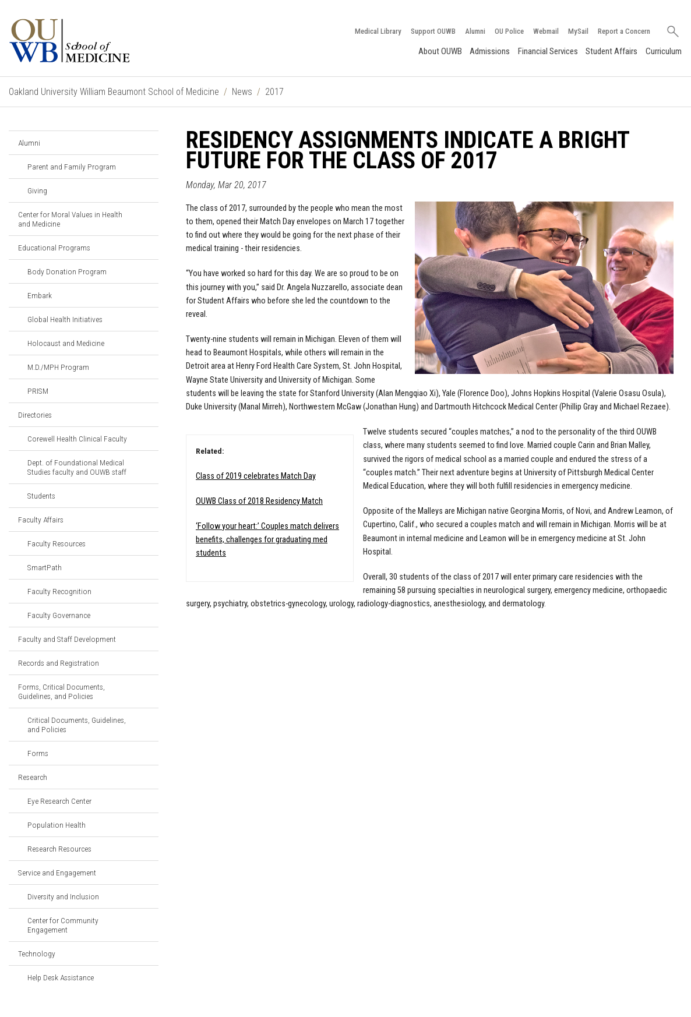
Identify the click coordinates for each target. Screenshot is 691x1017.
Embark (39, 295)
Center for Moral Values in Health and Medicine (70, 219)
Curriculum (664, 51)
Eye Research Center (59, 801)
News (242, 91)
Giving (37, 190)
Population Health (56, 824)
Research (32, 777)
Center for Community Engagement (62, 925)
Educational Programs (54, 247)
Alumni (475, 31)
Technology (36, 953)
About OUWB (440, 51)
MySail (578, 31)
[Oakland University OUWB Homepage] (94, 40)
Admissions (490, 51)
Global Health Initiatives (65, 319)
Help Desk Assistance (60, 977)
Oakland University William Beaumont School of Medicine (114, 91)
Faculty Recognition (59, 591)
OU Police (509, 31)
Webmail (546, 31)
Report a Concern (624, 31)
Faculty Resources (56, 543)
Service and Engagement (57, 872)
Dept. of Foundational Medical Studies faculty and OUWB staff (76, 467)
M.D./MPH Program (58, 367)
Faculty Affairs (41, 519)
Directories (35, 414)
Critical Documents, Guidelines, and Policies (76, 724)
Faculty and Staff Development (67, 639)
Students (41, 495)
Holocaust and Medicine (65, 343)
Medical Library (378, 31)
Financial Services (548, 51)
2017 (274, 91)
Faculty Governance (58, 615)
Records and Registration (58, 663)
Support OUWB (433, 31)
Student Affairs (611, 51)
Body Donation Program (67, 271)
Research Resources (59, 848)
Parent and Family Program (71, 166)
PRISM (37, 391)
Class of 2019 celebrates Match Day (256, 476)
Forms (37, 753)
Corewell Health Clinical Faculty (77, 438)
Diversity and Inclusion (63, 896)
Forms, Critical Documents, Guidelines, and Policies (61, 691)
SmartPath (44, 567)
